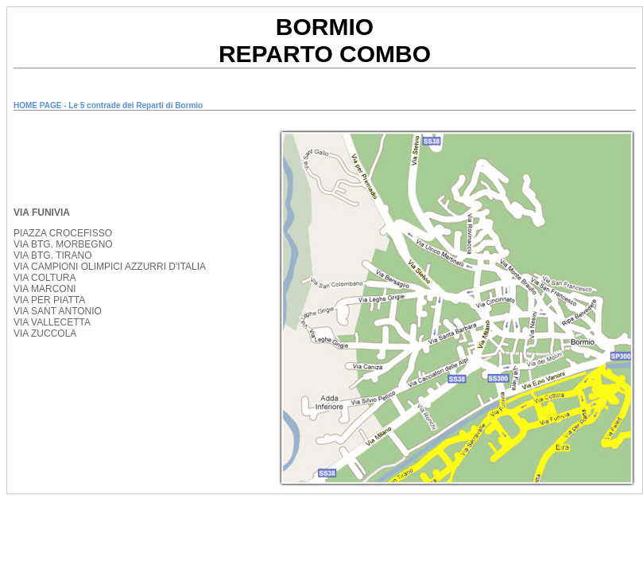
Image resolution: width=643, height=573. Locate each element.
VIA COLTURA (45, 277)
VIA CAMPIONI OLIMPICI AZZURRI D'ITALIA (110, 266)
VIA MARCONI (45, 288)
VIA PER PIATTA (49, 300)
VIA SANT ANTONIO (58, 311)
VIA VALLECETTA (52, 322)
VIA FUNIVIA (42, 212)
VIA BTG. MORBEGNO (63, 244)
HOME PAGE (37, 105)
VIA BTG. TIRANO (52, 255)
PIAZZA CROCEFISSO (63, 233)
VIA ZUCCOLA (45, 333)
